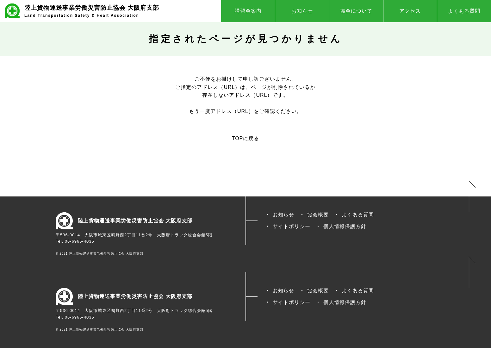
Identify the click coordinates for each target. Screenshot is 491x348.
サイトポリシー (291, 226)
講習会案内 (248, 11)
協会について (356, 11)
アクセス (410, 11)
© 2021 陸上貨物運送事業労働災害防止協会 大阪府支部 (99, 253)
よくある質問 (464, 11)
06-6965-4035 (79, 241)
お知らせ (302, 11)
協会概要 (318, 214)
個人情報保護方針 (344, 226)
